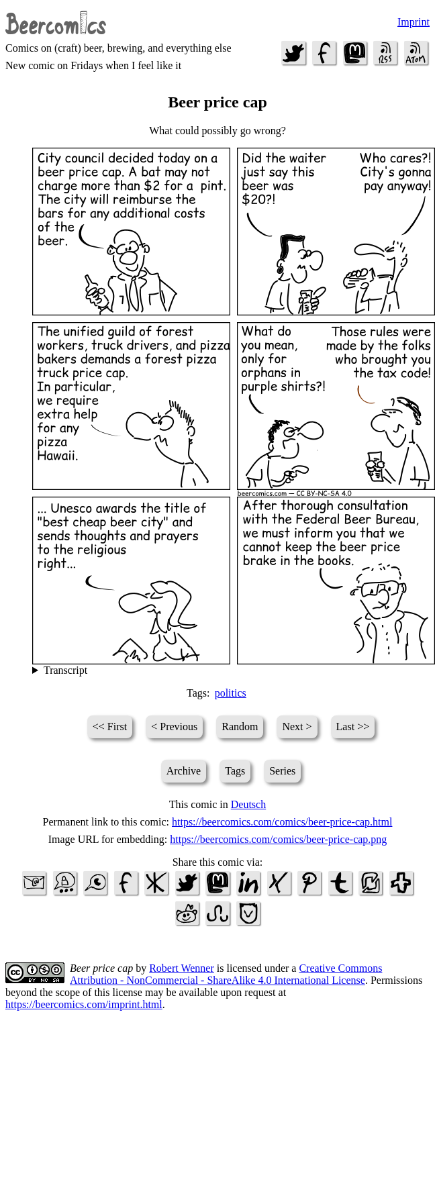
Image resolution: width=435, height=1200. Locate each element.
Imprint (413, 22)
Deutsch (248, 804)
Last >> (353, 726)
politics (230, 693)
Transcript (65, 670)
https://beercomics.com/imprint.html (83, 1004)
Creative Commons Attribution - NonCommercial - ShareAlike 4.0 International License (226, 974)
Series (282, 771)
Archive (183, 771)
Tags (235, 771)
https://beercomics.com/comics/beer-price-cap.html (282, 822)
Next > (296, 726)
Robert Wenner (181, 968)
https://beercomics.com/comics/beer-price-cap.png (278, 839)
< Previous (174, 726)
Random (240, 726)
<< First (110, 726)
